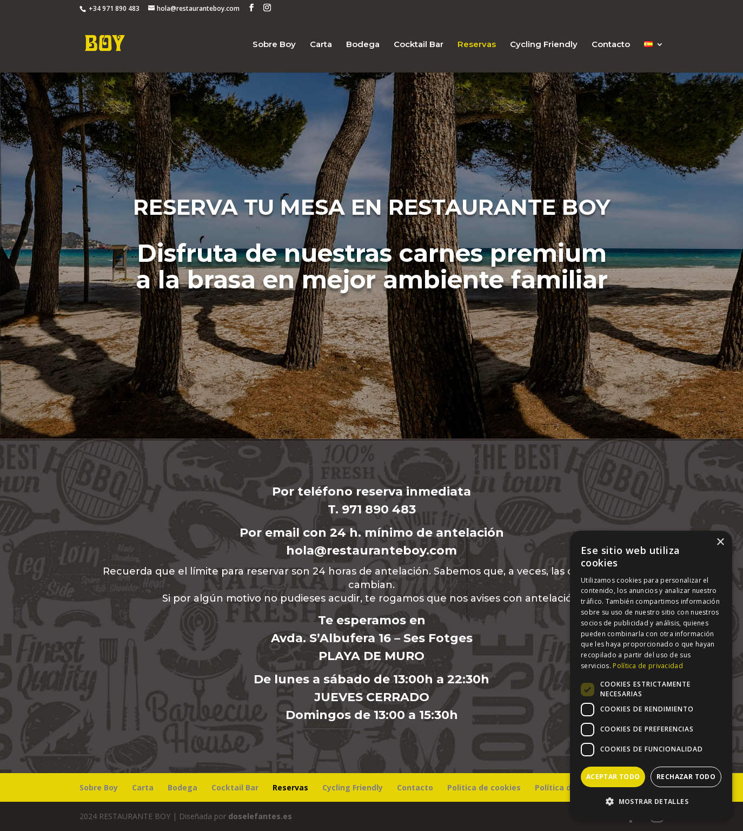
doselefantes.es (260, 816)
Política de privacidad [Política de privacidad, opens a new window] (648, 665)
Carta (321, 45)
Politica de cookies (484, 787)
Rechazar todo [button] (685, 776)
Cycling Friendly (544, 45)
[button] (651, 801)
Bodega (363, 45)
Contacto (611, 45)
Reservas (476, 45)
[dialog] (651, 675)
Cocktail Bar (418, 45)
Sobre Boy (274, 45)
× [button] (720, 542)
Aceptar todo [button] (613, 776)
